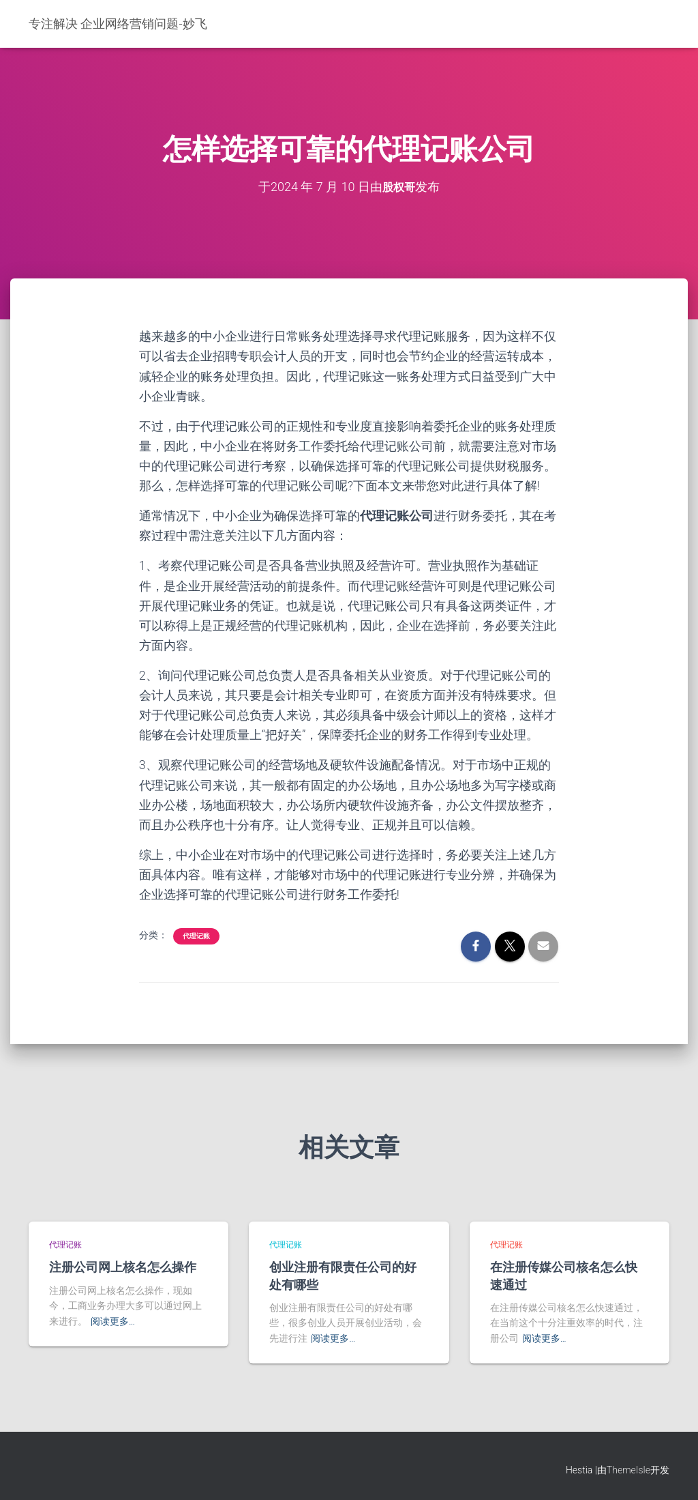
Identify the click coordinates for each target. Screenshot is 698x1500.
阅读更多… (113, 1321)
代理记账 (196, 936)
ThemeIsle (628, 1469)
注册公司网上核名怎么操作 (122, 1266)
